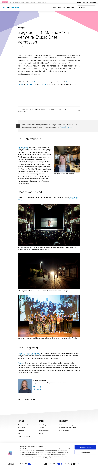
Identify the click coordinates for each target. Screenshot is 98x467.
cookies (41, 82)
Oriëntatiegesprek (44, 431)
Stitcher (28, 84)
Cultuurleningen (42, 2)
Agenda (79, 2)
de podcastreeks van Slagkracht (30, 353)
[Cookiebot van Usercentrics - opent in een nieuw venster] (9, 464)
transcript (44, 84)
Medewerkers (22, 428)
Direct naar (61, 7)
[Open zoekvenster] (86, 7)
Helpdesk (41, 428)
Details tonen (81, 464)
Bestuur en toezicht (31, 2)
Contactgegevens (44, 425)
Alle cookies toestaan (85, 447)
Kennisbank (5, 2)
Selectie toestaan (85, 452)
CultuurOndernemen (10, 7)
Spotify (35, 82)
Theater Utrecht (66, 127)
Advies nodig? (71, 7)
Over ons (85, 2)
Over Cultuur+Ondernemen (26, 425)
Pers (19, 434)
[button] (49, 111)
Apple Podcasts (72, 82)
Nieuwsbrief (93, 2)
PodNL (20, 84)
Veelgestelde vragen (24, 437)
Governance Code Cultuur (67, 428)
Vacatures (21, 431)
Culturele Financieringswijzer (68, 425)
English (41, 434)
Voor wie (53, 7)
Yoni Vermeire (23, 147)
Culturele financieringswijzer (17, 2)
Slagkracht (21, 363)
